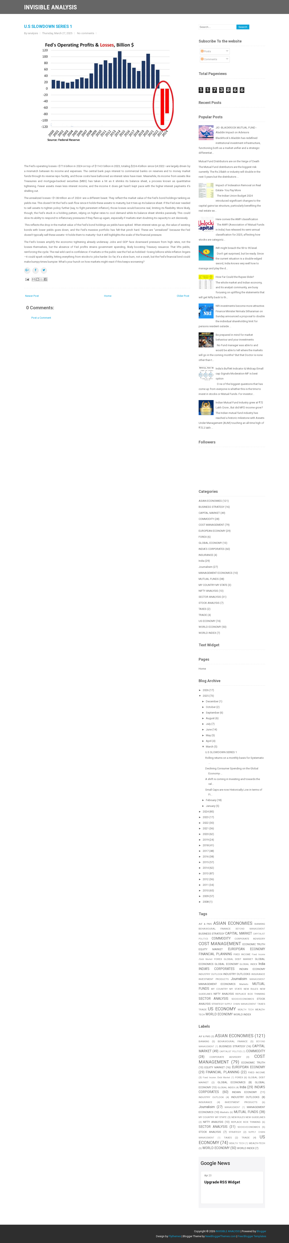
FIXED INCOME (242, 954)
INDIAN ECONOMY (252, 969)
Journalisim (206, 566)
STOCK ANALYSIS (209, 602)
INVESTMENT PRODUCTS (214, 979)
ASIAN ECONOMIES (210, 500)
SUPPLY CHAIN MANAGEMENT (240, 1004)
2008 (206, 901)
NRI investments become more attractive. (240, 305)
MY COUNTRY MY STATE (213, 585)
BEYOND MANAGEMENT (250, 928)
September (213, 712)
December (212, 701)
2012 (206, 879)
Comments (209, 59)
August (210, 718)
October (211, 707)
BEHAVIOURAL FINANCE (215, 928)
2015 (206, 862)
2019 (206, 839)
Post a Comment (41, 317)
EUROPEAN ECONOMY (212, 530)
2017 (206, 850)
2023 (206, 817)
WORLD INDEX (207, 632)
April (209, 741)
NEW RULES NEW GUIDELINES (248, 1117)
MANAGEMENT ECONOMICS (215, 572)
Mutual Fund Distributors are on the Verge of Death (229, 161)
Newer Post (32, 295)
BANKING (260, 923)
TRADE (203, 615)
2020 (206, 834)
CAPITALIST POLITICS (230, 1051)
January (211, 805)
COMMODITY (206, 518)
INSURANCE (206, 555)
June (209, 729)
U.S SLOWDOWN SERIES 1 (48, 26)
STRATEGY (218, 1003)
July (208, 723)
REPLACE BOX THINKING (250, 993)
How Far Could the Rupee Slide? (235, 276)
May (209, 735)
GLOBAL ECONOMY (210, 542)
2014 (206, 867)
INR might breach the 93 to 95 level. (236, 248)
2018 (206, 845)
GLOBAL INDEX (248, 964)
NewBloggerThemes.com (220, 1236)
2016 (206, 856)
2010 (206, 890)
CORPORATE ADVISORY (250, 938)
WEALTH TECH (246, 1009)
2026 (206, 690)
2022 (206, 822)
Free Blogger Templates (252, 1236)
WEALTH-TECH (257, 1143)
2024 (206, 811)
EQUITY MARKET (211, 949)
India (201, 560)
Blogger (261, 1231)
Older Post (183, 295)
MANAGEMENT (257, 979)
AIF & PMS (205, 923)
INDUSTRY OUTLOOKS (236, 974)
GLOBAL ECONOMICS (232, 1082)
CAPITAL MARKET (209, 512)
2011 (206, 884)
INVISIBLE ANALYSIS (50, 7)
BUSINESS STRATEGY (211, 506)
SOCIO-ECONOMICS (242, 998)
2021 (206, 828)
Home (107, 295)
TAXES (203, 608)
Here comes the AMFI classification (237, 219)
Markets (243, 984)
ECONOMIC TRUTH (253, 944)
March (210, 746)
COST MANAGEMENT (211, 524)
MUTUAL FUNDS (209, 578)
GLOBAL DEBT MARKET (238, 959)
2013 (206, 873)
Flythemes (175, 1236)
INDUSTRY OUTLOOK (211, 974)
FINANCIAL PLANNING (215, 954)
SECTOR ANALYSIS (210, 596)
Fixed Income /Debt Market (216, 1077)
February (211, 800)
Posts (206, 51)
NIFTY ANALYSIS (208, 590)
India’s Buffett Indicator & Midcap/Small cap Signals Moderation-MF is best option (239, 373)
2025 (206, 695)
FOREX (203, 536)
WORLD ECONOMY (210, 626)
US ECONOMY (207, 621)
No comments (85, 33)
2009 (206, 896)
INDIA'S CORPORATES (212, 548)
